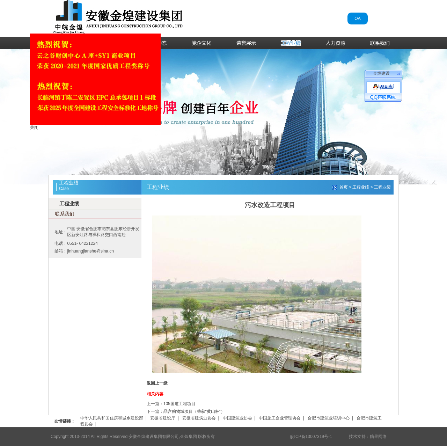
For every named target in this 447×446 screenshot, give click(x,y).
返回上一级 (157, 383)
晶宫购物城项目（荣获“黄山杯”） (194, 411)
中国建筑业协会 (237, 418)
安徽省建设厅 (162, 418)
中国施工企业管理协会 (280, 418)
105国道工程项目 (179, 403)
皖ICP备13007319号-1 (311, 436)
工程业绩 (69, 203)
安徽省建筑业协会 (199, 418)
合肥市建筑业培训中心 (329, 418)
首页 (343, 187)
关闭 (33, 126)
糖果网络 (378, 436)
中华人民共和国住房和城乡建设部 (111, 418)
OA (357, 18)
